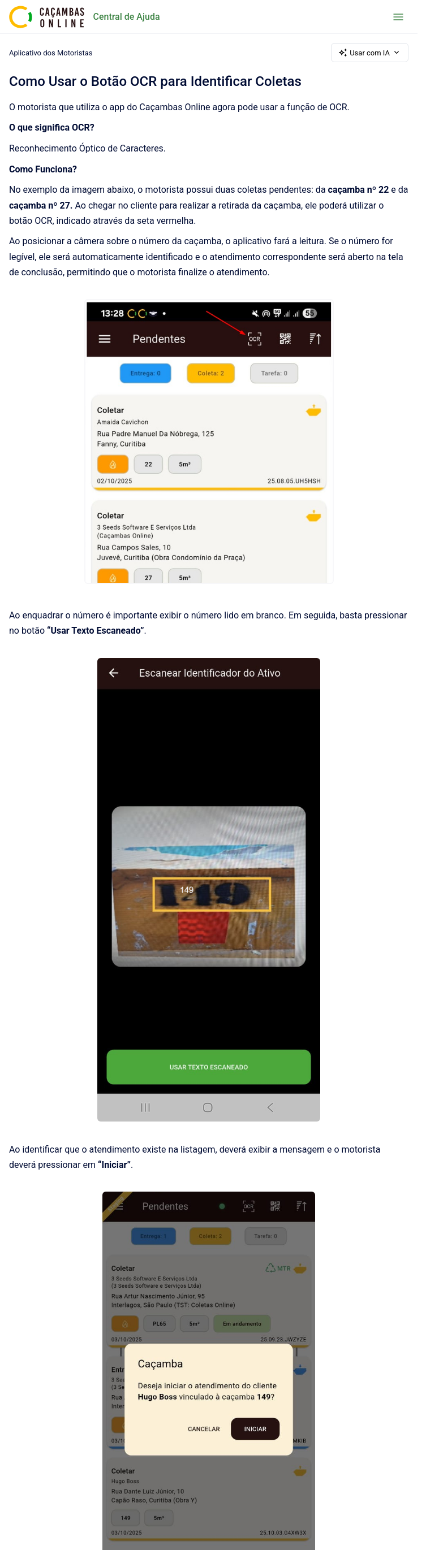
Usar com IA (369, 52)
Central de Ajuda (126, 16)
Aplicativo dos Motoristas (51, 52)
